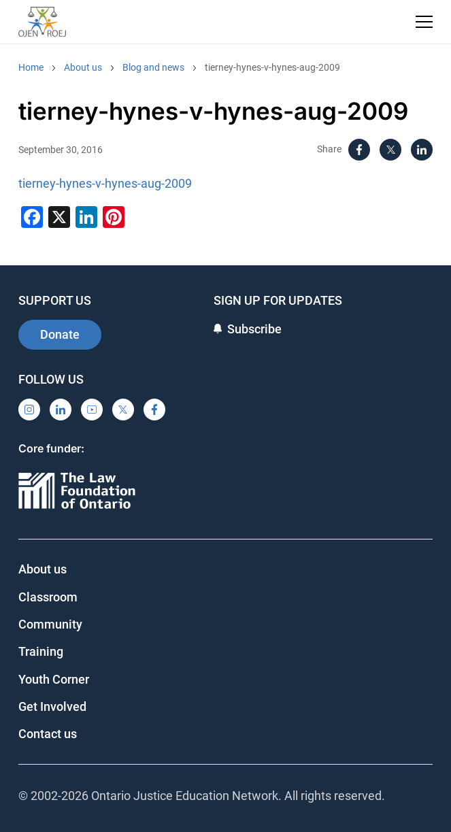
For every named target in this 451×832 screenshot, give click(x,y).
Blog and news (153, 67)
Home (31, 67)
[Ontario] (76, 491)
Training (40, 651)
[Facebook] (359, 150)
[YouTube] (92, 409)
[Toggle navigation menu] (424, 21)
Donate (60, 334)
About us (83, 67)
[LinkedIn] (422, 150)
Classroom (48, 597)
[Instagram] (29, 409)
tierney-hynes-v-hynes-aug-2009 (272, 67)
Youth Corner (53, 679)
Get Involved (52, 706)
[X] (390, 150)
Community (50, 624)
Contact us (47, 734)
